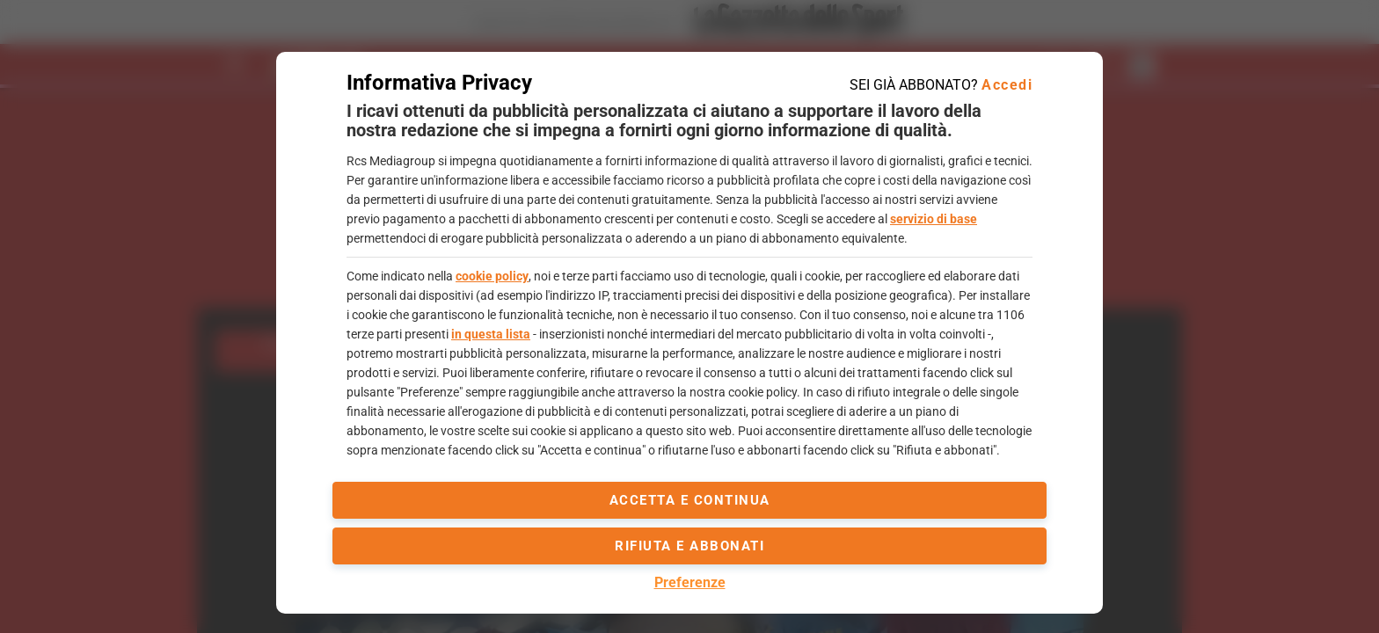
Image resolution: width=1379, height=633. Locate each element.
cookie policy (492, 276)
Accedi (1006, 84)
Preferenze (690, 582)
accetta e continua (689, 500)
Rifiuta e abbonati (689, 546)
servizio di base (933, 219)
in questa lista (490, 334)
